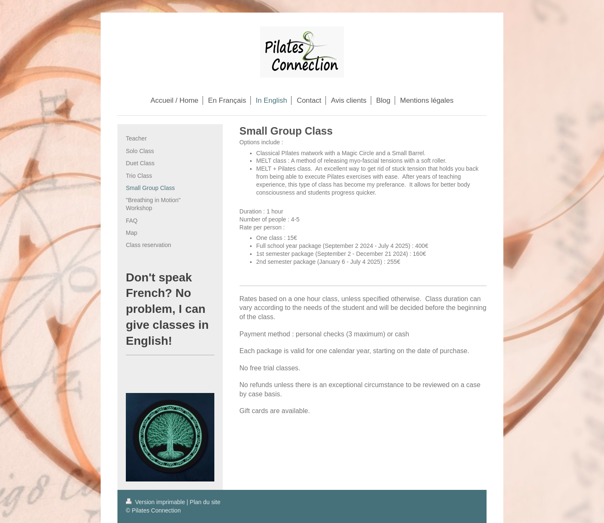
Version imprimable (156, 502)
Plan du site (205, 502)
